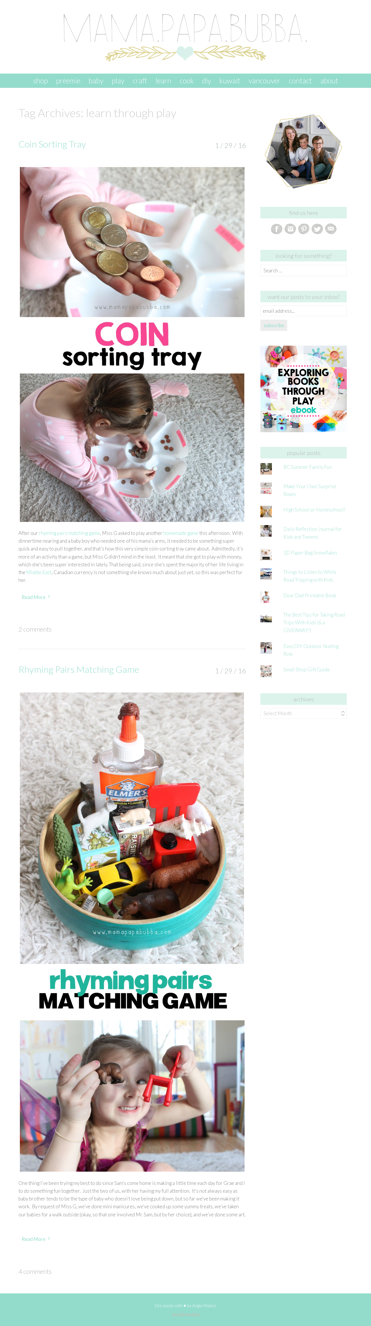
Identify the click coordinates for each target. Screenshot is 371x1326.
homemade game (180, 533)
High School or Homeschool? (314, 510)
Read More (34, 597)
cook (187, 80)
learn (163, 80)
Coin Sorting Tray (52, 143)
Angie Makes (204, 1305)
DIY (206, 80)
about (329, 80)
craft (140, 80)
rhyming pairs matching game (69, 533)
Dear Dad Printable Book (309, 595)
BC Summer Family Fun (307, 467)
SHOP (40, 80)
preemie (68, 80)
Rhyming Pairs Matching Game (78, 669)
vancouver (265, 80)
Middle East (39, 572)
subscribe (274, 325)
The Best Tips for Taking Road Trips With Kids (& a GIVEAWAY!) (314, 622)
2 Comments (35, 629)
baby (96, 80)
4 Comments (35, 1271)
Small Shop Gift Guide (306, 669)
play (118, 80)
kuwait (229, 80)
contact (300, 80)
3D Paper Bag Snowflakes (310, 553)
